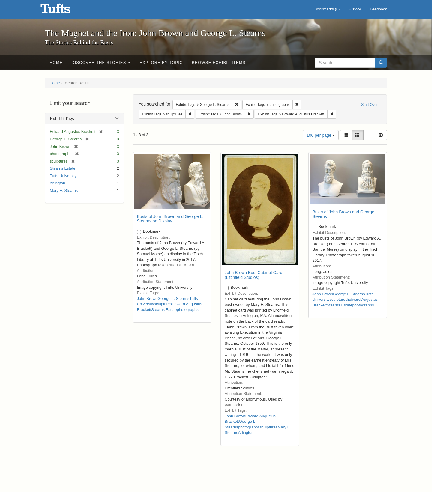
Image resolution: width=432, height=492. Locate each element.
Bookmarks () (327, 9)
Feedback (378, 9)
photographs (187, 309)
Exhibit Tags (62, 118)
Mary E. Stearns (64, 190)
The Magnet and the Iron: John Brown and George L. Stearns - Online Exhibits (63, 10)
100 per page (321, 135)
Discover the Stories (101, 62)
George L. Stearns (173, 298)
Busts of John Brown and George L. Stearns (346, 214)
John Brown (147, 298)
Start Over (369, 105)
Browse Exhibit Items (219, 62)
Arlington (57, 183)
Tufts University (63, 176)
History (355, 9)
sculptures (163, 304)
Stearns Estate (62, 168)
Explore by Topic (161, 62)
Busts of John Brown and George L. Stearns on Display (170, 218)
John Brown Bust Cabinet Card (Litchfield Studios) (253, 274)
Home (56, 62)
